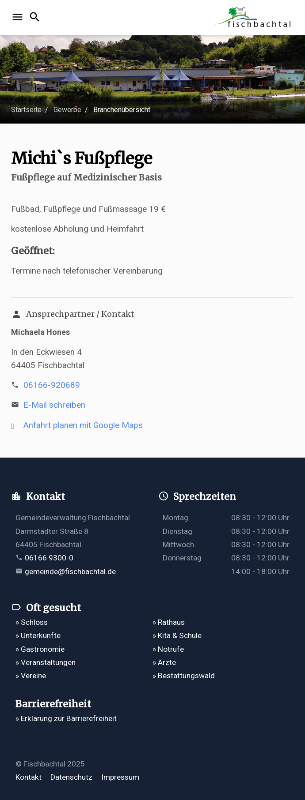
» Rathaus (168, 622)
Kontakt (28, 777)
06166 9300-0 (49, 557)
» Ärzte (164, 662)
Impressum (120, 777)
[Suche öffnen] (36, 17)
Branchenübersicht (121, 109)
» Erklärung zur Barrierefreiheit (66, 718)
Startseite (26, 109)
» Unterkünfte (38, 635)
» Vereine (30, 675)
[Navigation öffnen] (19, 17)
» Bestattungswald (183, 675)
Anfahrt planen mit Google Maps (83, 425)
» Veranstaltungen (45, 662)
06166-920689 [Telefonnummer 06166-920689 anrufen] (51, 385)
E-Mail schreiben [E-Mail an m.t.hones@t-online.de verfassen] (54, 405)
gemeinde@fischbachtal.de (70, 571)
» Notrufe (168, 649)
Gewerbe (67, 109)
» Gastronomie (40, 649)
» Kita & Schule (177, 635)
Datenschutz (71, 777)
